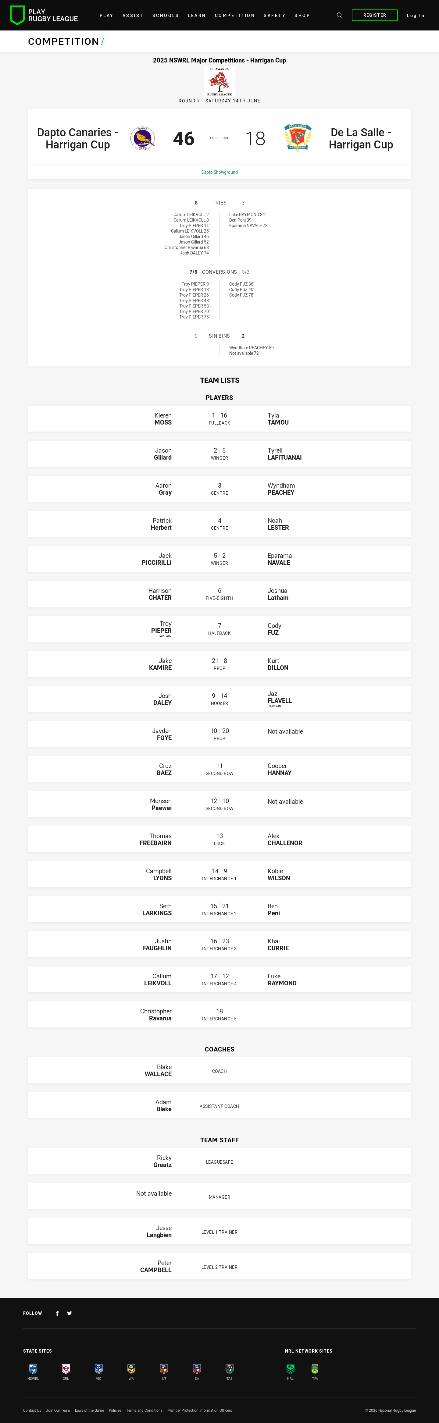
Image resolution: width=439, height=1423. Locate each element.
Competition (235, 15)
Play (107, 15)
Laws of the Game (89, 1410)
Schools (166, 15)
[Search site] (340, 16)
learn (197, 15)
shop (302, 15)
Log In (416, 15)
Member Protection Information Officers (199, 1410)
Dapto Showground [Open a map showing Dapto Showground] (220, 172)
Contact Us (32, 1410)
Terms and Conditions (144, 1410)
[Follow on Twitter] (69, 1313)
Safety (275, 15)
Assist (133, 15)
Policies (115, 1410)
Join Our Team (58, 1410)
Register (374, 15)
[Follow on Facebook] (57, 1313)
